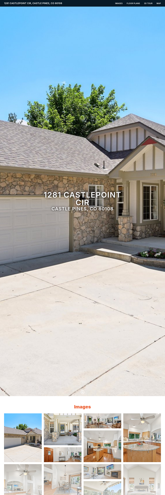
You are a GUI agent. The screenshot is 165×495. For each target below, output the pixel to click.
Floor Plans (133, 3)
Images (119, 3)
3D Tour (148, 3)
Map (159, 3)
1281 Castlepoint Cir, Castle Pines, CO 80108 (33, 3)
